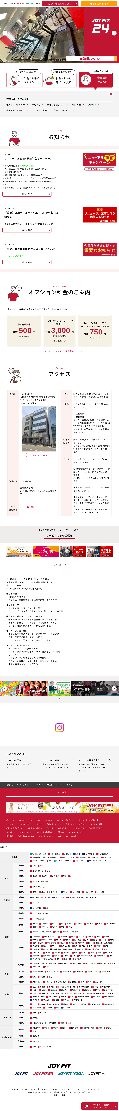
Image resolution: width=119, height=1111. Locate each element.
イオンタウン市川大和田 (41, 931)
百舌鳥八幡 (78, 999)
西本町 (78, 993)
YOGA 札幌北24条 (39, 854)
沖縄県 (21, 1046)
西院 (89, 982)
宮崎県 (21, 1036)
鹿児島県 (21, 1041)
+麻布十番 (36, 936)
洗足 (76, 946)
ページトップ (59, 792)
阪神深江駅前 (95, 1004)
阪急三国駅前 (84, 987)
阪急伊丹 (66, 1007)
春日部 (35, 926)
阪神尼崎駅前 (109, 1004)
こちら (103, 326)
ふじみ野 (44, 926)
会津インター (54, 892)
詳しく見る (27, 193)
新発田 (81, 897)
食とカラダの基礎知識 (44, 832)
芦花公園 (35, 949)
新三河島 (77, 939)
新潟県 (21, 897)
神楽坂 (47, 952)
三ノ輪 (103, 939)
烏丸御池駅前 (61, 982)
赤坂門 (55, 1028)
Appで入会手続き (99, 3)
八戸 (34, 865)
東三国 (51, 987)
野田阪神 (88, 993)
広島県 (21, 1017)
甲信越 (7, 899)
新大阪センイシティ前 (66, 987)
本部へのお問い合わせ (65, 820)
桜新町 (98, 946)
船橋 (57, 931)
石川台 (54, 946)
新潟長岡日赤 (37, 897)
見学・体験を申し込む (60, 3)
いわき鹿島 (76, 892)
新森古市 (64, 990)
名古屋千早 (67, 971)
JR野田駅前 (109, 993)
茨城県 (21, 908)
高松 (62, 1023)
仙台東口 (55, 876)
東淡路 (44, 990)
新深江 (97, 990)
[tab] (53, 60)
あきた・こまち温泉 (40, 881)
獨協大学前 (110, 923)
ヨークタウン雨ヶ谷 (40, 913)
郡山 (43, 892)
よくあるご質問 (39, 110)
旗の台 (45, 946)
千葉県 (21, 931)
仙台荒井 (44, 876)
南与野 (99, 923)
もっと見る (58, 341)
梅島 (34, 943)
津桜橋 (42, 977)
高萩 (46, 908)
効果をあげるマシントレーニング (69, 832)
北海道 (15, 857)
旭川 (50, 860)
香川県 (21, 1023)
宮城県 (21, 876)
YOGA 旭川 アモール (63, 860)
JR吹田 (63, 996)
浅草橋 (35, 939)
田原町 (106, 936)
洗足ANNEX (65, 946)
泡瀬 (34, 1046)
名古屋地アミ (92, 971)
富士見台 (46, 955)
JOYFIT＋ (48, 820)
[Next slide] (114, 33)
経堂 (106, 946)
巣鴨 (92, 952)
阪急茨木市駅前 (83, 996)
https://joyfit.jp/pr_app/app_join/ (24, 588)
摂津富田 (35, 999)
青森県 (21, 865)
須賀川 (35, 892)
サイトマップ (79, 1089)
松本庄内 (35, 902)
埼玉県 (21, 925)
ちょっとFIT (10, 832)
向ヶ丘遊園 (76, 963)
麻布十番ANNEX (50, 936)
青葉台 (47, 966)
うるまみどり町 (46, 1046)
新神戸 (42, 1004)
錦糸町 (62, 943)
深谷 (70, 926)
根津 (98, 936)
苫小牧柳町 (82, 857)
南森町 (42, 987)
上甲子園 (48, 1007)
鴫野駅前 (87, 990)
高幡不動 (67, 959)
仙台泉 (35, 876)
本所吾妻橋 (51, 943)
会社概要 (15, 1089)
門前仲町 (80, 943)
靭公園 (69, 993)
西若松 (65, 892)
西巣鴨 (67, 939)
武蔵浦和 (79, 923)
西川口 (54, 923)
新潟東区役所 (59, 897)
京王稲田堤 (64, 963)
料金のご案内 (26, 824)
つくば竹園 (36, 908)
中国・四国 (7, 1017)
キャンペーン (11, 824)
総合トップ (10, 820)
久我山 (84, 952)
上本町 (35, 993)
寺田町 (51, 993)
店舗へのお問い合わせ (64, 110)
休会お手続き (53, 104)
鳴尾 (57, 1007)
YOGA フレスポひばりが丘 (42, 959)
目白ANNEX (37, 952)
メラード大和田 (38, 996)
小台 (86, 939)
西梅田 (98, 993)
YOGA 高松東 (51, 1023)
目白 (105, 949)
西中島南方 (106, 987)
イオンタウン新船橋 (70, 931)
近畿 (7, 994)
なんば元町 (52, 996)
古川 (72, 876)
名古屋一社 (105, 971)
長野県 (21, 902)
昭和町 (60, 993)
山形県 (21, 886)
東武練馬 (35, 955)
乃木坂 (81, 936)
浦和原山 (90, 923)
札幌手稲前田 (103, 854)
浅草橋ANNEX (46, 939)
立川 (58, 959)
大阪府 (21, 993)
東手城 (35, 1017)
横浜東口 (102, 963)
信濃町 (97, 949)
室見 (34, 1031)
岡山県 (21, 1012)
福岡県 (21, 1029)
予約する (36, 104)
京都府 (21, 982)
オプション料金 (74, 104)
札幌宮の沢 (107, 857)
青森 (41, 865)
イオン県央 (92, 897)
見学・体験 (70, 824)
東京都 (21, 947)
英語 (55, 1095)
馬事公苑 (80, 949)
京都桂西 (98, 982)
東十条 (58, 939)
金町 (41, 943)
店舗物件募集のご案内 (26, 836)
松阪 (50, 977)
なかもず (66, 999)
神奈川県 (21, 965)
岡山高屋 (43, 1012)
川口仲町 (44, 923)
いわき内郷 (88, 892)
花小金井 (78, 959)
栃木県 (21, 913)
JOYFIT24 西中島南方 (92, 765)
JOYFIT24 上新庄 (56, 765)
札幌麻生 (67, 854)
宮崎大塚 (35, 1036)
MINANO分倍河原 (86, 955)
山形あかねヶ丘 (38, 886)
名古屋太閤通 (37, 971)
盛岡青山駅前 (37, 871)
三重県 (21, 976)
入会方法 (82, 824)
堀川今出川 (36, 982)
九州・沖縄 (7, 1037)
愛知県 (21, 971)
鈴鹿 (34, 977)
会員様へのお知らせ (15, 104)
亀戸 (90, 943)
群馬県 (21, 918)
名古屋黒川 (79, 971)
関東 (7, 936)
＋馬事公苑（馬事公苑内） (62, 949)
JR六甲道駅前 (54, 1004)
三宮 (34, 1004)
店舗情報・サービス (15, 110)
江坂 (72, 996)
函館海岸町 (36, 857)
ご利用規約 (44, 1089)
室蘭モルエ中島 (68, 857)
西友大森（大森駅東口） (104, 943)
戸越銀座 (35, 946)
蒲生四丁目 (76, 990)
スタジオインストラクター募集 (50, 836)
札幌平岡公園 (89, 854)
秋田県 (21, 881)
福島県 (21, 892)
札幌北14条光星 (38, 860)
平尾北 (46, 1028)
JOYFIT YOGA (35, 820)
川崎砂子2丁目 (38, 963)
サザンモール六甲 (79, 1004)
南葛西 (71, 943)
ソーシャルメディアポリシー (97, 1089)
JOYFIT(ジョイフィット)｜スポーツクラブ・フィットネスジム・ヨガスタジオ (64, 1092)
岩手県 (21, 870)
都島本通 (53, 990)
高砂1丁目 (36, 1028)
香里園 (56, 999)
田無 (110, 955)
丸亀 (69, 1023)
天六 (34, 987)
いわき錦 (100, 892)
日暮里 (94, 939)
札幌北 (77, 854)
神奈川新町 (36, 966)
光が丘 (56, 955)
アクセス (92, 104)
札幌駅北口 (94, 857)
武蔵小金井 (101, 955)
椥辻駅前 (73, 982)
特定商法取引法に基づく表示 (61, 1089)
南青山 (90, 936)
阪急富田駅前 (109, 996)
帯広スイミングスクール (98, 860)
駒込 (99, 952)
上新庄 (35, 990)
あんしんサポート (72, 836)
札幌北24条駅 (55, 854)
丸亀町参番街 (37, 1023)
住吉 (100, 1028)
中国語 (63, 1095)
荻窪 (76, 952)
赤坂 (73, 936)
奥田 (34, 1012)
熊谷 (63, 926)
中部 (7, 973)
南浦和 (69, 923)
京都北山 (48, 982)
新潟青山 (71, 897)
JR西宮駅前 (36, 1007)
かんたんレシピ (25, 832)
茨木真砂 (96, 996)
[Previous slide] (4, 33)
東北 (7, 878)
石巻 (64, 876)
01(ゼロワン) (80, 860)
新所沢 (54, 926)
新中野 (57, 952)
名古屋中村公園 (53, 971)
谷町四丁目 (108, 990)
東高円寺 (66, 952)
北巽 (43, 993)
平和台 (65, 955)
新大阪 (95, 987)
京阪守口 (46, 999)
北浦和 (35, 923)
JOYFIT (22, 820)
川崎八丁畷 (52, 963)
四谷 (89, 949)
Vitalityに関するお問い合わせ (89, 820)
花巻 (48, 871)
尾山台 (45, 949)
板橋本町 (108, 952)
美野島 (108, 1028)
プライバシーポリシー (29, 1089)
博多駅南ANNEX (88, 1028)
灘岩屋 (65, 1004)
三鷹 (73, 955)
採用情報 (9, 836)
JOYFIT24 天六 (19, 764)
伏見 (82, 982)
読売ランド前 (90, 963)
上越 (48, 897)
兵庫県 (21, 1005)
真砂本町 (35, 1041)
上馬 (90, 946)
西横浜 (112, 963)
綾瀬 (112, 939)
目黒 (83, 946)
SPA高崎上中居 (38, 918)
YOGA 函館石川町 (51, 857)
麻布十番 (64, 936)
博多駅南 (74, 1028)
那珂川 (64, 1028)
